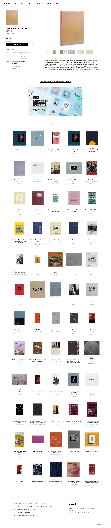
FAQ (25, 509)
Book (16, 3)
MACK (13, 49)
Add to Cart (16, 44)
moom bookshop (6, 3)
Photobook (39, 3)
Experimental (23, 58)
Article (24, 503)
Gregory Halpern (10, 33)
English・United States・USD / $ (25, 515)
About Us (18, 503)
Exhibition (30, 503)
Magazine (48, 3)
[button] (96, 51)
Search (99, 3)
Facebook (19, 512)
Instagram (27, 512)
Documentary (23, 56)
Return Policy (19, 509)
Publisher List (43, 503)
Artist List (36, 503)
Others (56, 3)
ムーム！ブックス (27, 3)
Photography (15, 52)
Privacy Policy (31, 509)
